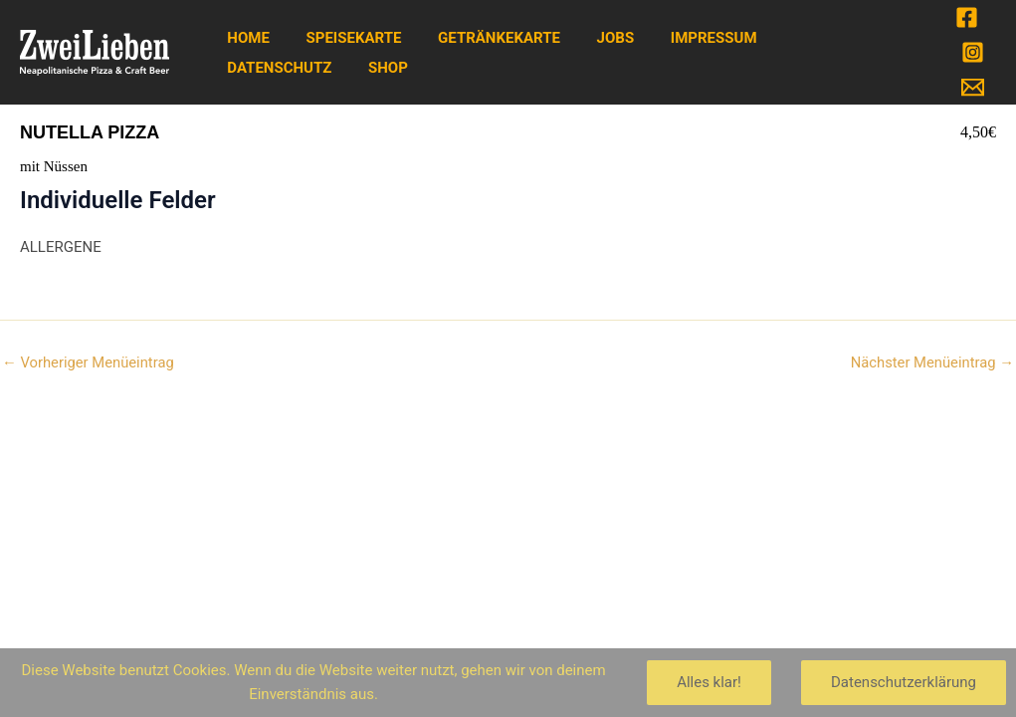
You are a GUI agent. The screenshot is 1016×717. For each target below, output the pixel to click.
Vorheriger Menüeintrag (89, 363)
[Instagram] (972, 52)
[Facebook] (966, 17)
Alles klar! (709, 682)
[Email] (972, 87)
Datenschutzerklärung (903, 682)
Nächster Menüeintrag (931, 363)
